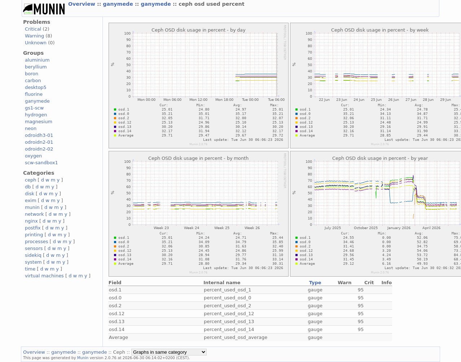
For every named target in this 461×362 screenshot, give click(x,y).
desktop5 (36, 87)
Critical (33, 29)
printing (34, 234)
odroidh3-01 (39, 135)
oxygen (33, 155)
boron (31, 73)
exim (30, 200)
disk (29, 193)
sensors (34, 248)
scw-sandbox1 (41, 162)
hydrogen (36, 114)
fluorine (34, 94)
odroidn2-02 (39, 149)
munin (32, 207)
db (28, 186)
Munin (83, 358)
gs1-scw (34, 108)
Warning (34, 36)
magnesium (38, 121)
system (33, 262)
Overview (82, 4)
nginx (31, 221)
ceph (30, 180)
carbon (33, 80)
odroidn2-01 (39, 142)
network (34, 214)
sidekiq (33, 255)
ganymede (119, 4)
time (30, 269)
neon (30, 128)
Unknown (36, 42)
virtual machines (44, 275)
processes (36, 241)
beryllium (36, 67)
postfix (33, 228)
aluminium (37, 60)
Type (315, 282)
